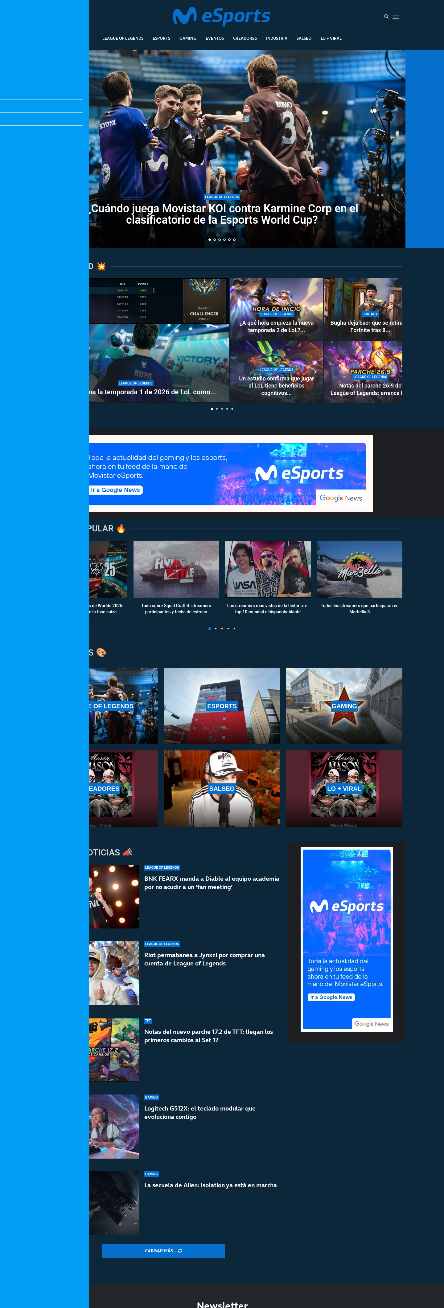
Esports (161, 38)
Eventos (215, 38)
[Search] (386, 17)
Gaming (187, 38)
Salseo (304, 38)
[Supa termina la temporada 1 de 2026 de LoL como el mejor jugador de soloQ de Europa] (135, 340)
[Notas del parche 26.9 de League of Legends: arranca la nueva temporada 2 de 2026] (370, 372)
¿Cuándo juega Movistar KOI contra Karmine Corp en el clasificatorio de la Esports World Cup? (222, 214)
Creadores (245, 38)
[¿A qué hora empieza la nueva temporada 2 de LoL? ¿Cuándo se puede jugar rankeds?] (276, 309)
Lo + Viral (331, 38)
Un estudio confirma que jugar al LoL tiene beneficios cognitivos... (276, 385)
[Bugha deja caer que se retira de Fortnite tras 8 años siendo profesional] (370, 309)
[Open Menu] (396, 17)
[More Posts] (163, 1251)
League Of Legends (122, 38)
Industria (276, 38)
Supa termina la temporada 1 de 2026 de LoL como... (135, 392)
